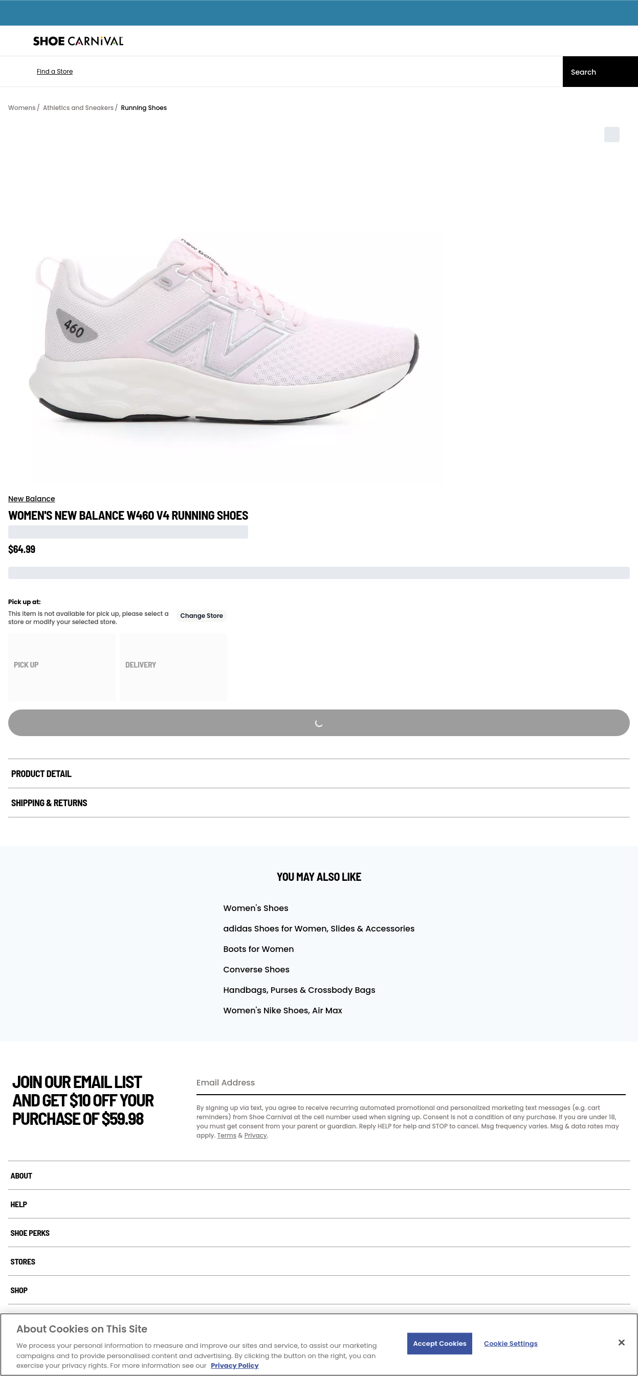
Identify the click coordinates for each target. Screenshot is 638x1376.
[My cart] (624, 41)
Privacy (256, 1135)
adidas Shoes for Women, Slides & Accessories (319, 929)
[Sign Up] (614, 1083)
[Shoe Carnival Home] (78, 41)
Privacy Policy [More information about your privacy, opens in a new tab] (234, 1365)
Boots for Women (259, 949)
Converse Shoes (257, 969)
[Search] (600, 71)
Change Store (202, 615)
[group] (62, 667)
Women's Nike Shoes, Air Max (283, 1010)
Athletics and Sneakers (78, 107)
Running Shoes (144, 107)
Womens (22, 107)
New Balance (31, 499)
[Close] (621, 1342)
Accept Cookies (440, 1343)
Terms (227, 1135)
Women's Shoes (256, 908)
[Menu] (15, 41)
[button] (40, 71)
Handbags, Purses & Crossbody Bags (300, 990)
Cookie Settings (511, 1343)
